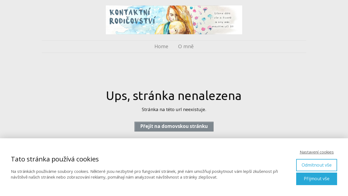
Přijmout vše (316, 179)
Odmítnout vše (317, 165)
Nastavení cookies (317, 152)
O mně (186, 46)
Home (161, 46)
